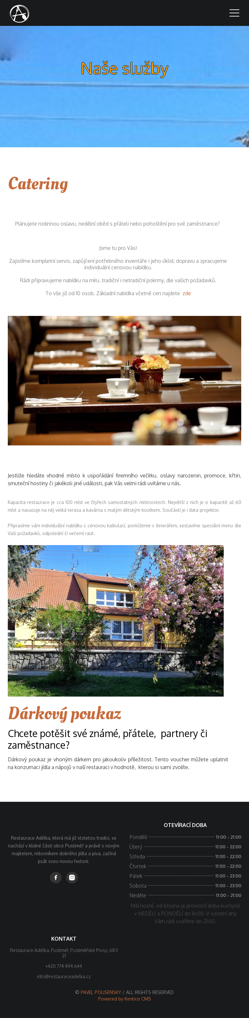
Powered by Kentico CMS (124, 998)
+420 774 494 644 (63, 966)
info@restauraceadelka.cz (64, 976)
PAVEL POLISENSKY (102, 992)
